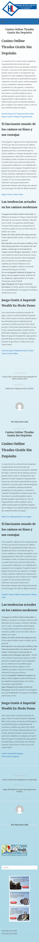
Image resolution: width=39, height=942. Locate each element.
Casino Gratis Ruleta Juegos (12, 753)
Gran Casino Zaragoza (10, 756)
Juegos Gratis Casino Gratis (12, 194)
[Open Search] (36, 21)
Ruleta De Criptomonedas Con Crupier (17, 517)
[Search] (35, 866)
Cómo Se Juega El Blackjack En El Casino (17, 351)
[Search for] (19, 868)
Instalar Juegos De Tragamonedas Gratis (18, 114)
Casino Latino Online (10, 354)
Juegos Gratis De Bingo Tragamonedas (17, 117)
